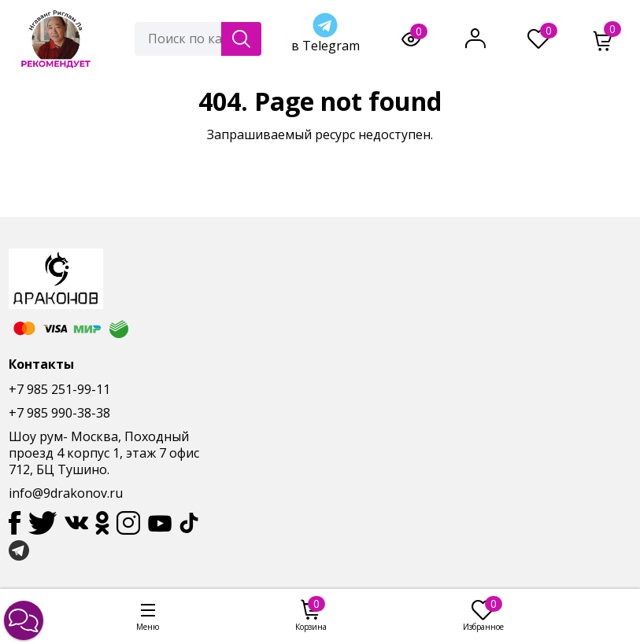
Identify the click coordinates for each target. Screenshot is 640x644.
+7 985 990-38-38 (59, 412)
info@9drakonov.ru (66, 493)
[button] (23, 620)
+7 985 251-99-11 (59, 389)
